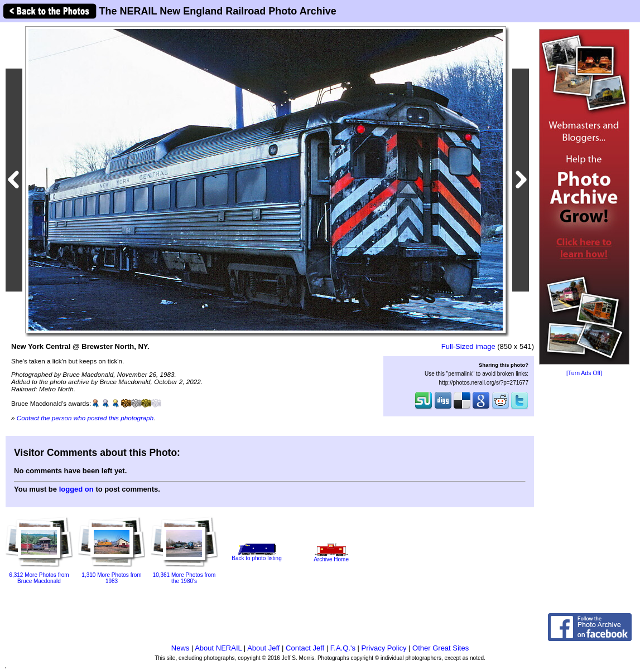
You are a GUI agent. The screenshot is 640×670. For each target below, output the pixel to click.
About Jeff (263, 648)
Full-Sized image (468, 346)
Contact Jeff (305, 648)
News (180, 648)
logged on (76, 489)
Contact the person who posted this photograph (85, 417)
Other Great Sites (440, 648)
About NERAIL (218, 648)
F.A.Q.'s (342, 648)
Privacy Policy (384, 648)
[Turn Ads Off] (584, 373)
